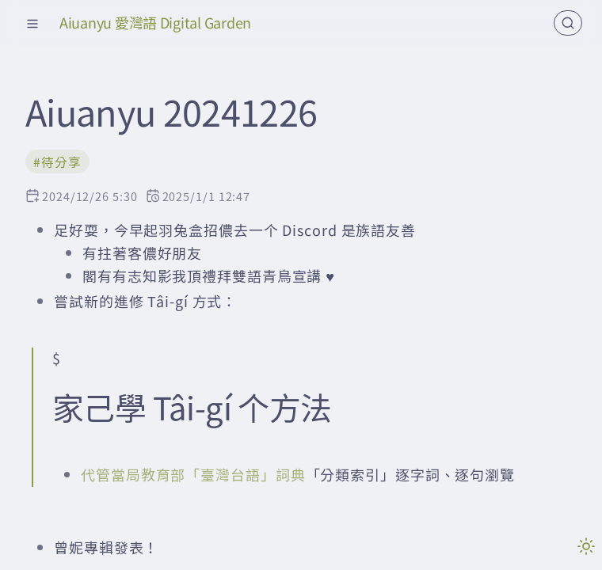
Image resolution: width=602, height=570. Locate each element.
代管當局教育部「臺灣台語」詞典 (193, 474)
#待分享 (57, 162)
